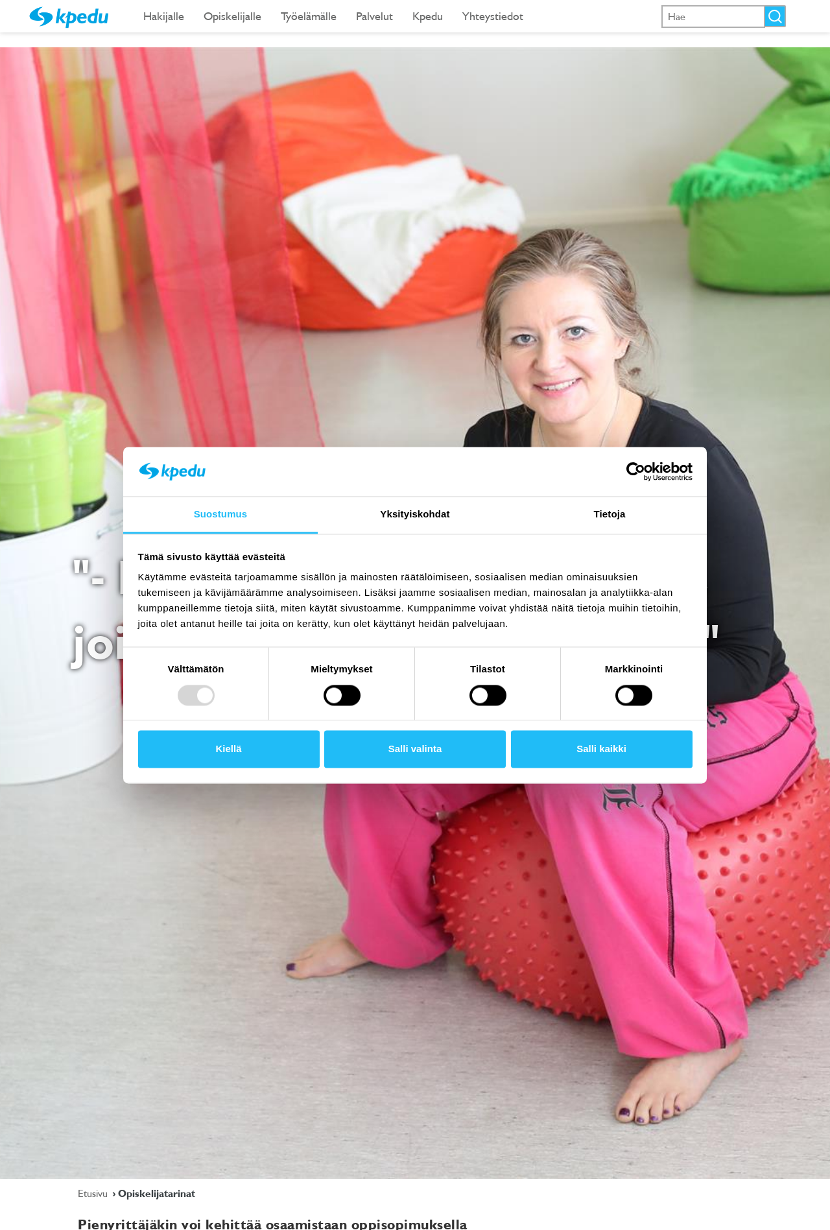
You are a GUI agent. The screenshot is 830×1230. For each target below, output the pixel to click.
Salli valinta (415, 749)
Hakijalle (163, 16)
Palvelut (374, 16)
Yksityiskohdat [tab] (414, 514)
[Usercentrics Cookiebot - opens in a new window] (636, 471)
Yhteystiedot (492, 16)
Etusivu (94, 1193)
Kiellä (228, 749)
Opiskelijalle (232, 16)
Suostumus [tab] (221, 514)
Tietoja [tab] (610, 514)
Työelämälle (309, 16)
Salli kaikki (601, 749)
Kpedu (427, 16)
